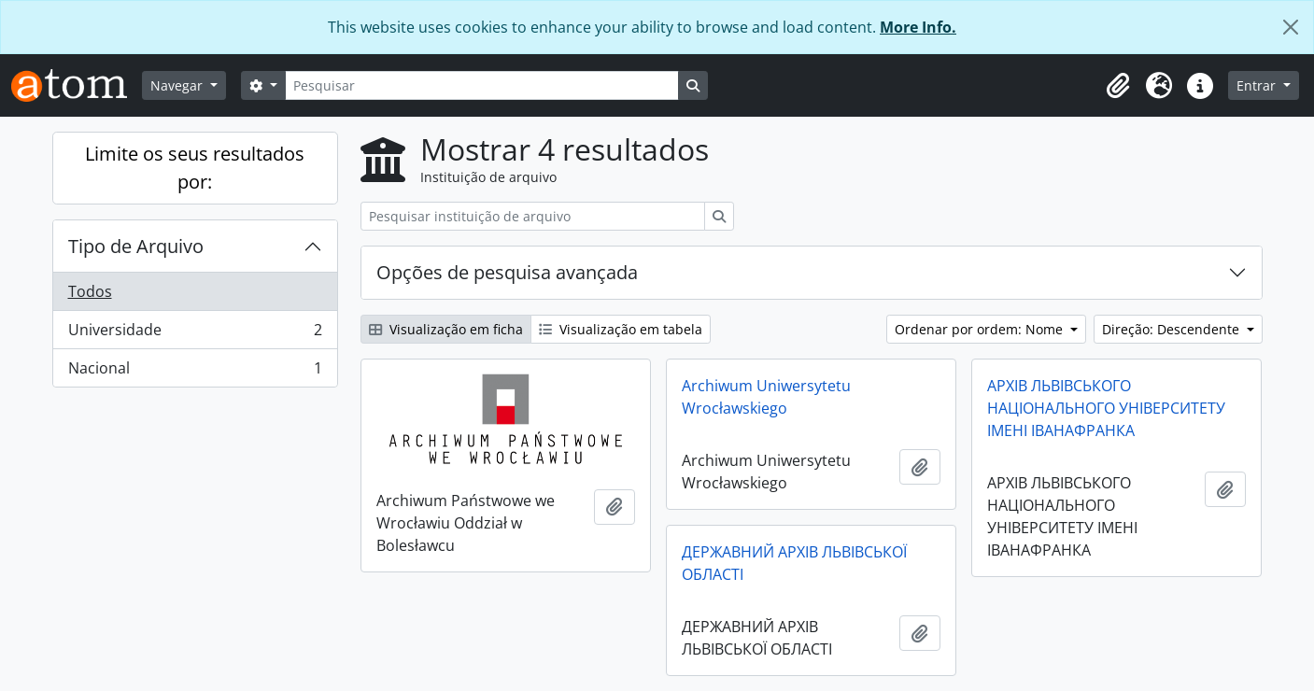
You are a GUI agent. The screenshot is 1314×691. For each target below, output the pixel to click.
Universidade (194, 333)
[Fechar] (1290, 27)
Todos (90, 291)
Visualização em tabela (620, 329)
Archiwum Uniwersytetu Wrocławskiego (766, 396)
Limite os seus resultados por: (194, 167)
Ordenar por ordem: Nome (981, 329)
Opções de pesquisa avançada (507, 272)
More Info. (918, 27)
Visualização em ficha (446, 329)
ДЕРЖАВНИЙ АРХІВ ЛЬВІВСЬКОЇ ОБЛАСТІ (794, 563)
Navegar (178, 85)
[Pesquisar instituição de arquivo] (532, 216)
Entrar (1257, 85)
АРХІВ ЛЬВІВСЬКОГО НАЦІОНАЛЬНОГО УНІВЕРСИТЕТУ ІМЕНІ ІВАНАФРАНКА (1106, 408)
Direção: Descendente (1172, 329)
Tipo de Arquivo (136, 246)
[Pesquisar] (482, 85)
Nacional (194, 372)
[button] (1117, 85)
